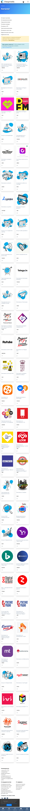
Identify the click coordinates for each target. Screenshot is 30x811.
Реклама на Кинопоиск (4, 398)
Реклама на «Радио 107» (21, 350)
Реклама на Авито (6, 183)
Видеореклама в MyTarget (20, 398)
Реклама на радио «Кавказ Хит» (21, 326)
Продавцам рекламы (5, 784)
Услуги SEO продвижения (5, 517)
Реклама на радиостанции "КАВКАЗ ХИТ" (5, 446)
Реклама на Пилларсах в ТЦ (20, 421)
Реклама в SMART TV (22, 706)
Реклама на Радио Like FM (6, 112)
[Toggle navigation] (28, 1)
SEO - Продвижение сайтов (6, 588)
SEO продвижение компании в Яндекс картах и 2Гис (6, 65)
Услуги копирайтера (7, 135)
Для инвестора (4, 793)
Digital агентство (5, 34)
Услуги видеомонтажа (22, 754)
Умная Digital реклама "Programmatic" (22, 564)
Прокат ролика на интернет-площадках (7, 421)
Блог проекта (19, 786)
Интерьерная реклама (6, 20)
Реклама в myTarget (21, 682)
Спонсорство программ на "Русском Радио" (5, 612)
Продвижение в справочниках (5, 302)
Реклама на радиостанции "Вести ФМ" (7, 470)
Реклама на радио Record (6, 160)
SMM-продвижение (21, 254)
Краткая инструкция (20, 784)
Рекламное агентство (6, 30)
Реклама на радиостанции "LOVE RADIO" (22, 446)
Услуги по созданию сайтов (6, 231)
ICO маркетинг (4, 789)
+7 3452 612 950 (4, 772)
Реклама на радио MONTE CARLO (21, 374)
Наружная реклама (5, 22)
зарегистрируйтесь (7, 47)
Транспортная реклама (6, 28)
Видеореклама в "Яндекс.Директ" (20, 517)
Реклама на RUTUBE (6, 349)
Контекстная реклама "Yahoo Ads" (22, 540)
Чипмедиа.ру (5, 768)
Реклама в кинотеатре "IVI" (7, 707)
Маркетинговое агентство (7, 32)
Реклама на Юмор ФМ (7, 373)
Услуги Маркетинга (6, 540)
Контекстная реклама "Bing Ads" (7, 564)
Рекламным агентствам (6, 785)
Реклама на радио (5, 24)
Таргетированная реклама (6, 279)
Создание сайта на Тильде (21, 183)
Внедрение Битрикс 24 (7, 88)
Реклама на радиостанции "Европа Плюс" (5, 636)
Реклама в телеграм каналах (21, 279)
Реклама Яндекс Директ (20, 207)
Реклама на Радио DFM (21, 112)
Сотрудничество (6, 782)
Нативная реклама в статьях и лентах (7, 731)
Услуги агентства (5, 788)
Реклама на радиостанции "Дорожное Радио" (21, 470)
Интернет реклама (5, 18)
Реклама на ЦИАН (6, 206)
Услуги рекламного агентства (6, 255)
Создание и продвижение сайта (7, 779)
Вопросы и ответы (20, 785)
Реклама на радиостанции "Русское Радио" (20, 612)
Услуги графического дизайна (7, 755)
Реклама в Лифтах (21, 492)
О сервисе (19, 782)
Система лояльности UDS (22, 160)
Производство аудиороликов (5, 493)
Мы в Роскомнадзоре (6, 777)
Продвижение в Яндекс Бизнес (20, 136)
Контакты (18, 789)
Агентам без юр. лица (6, 786)
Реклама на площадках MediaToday (4, 660)
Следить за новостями (8, 795)
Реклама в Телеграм (21, 302)
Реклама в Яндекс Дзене (21, 588)
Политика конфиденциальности (6, 775)
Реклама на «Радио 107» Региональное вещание (6, 327)
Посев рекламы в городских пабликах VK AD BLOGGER (21, 65)
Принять (9, 805)
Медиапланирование (6, 790)
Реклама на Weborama (22, 659)
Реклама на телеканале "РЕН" (21, 636)
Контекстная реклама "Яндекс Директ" (22, 731)
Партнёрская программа (6, 792)
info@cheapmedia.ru (5, 773)
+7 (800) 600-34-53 (5, 770)
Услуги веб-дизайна (21, 230)
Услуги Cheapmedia (6, 682)
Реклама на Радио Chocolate (21, 88)
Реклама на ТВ (4, 26)
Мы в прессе (19, 788)
